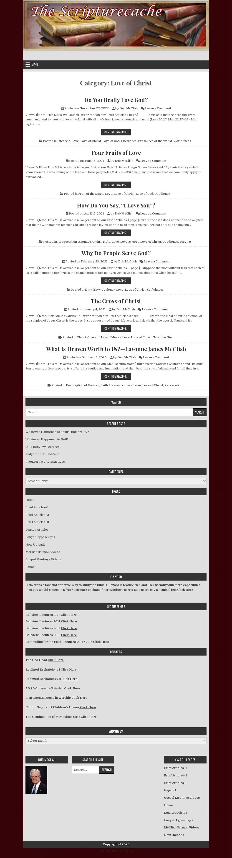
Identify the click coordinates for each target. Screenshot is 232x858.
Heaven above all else (125, 385)
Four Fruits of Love (116, 152)
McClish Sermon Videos (42, 552)
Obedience (129, 141)
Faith (104, 385)
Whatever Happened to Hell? (46, 439)
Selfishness (155, 289)
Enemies (84, 241)
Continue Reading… (117, 132)
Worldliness (182, 141)
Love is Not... (129, 241)
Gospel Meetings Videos (43, 559)
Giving (97, 241)
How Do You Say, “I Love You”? (116, 205)
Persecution (173, 385)
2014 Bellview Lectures (42, 447)
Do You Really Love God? (116, 100)
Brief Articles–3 (37, 522)
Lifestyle (63, 141)
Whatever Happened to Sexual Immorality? (57, 432)
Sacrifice (159, 337)
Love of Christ (90, 141)
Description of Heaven (82, 385)
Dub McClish (129, 108)
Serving (185, 241)
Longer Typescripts (40, 537)
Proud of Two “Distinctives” (45, 461)
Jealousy (108, 289)
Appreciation (67, 241)
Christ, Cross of (88, 337)
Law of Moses (111, 337)
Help (106, 241)
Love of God (111, 141)
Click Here (185, 589)
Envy (97, 289)
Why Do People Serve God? (116, 253)
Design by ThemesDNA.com (116, 851)
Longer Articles (36, 529)
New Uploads (35, 544)
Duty (88, 289)
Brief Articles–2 (37, 514)
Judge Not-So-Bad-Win (42, 454)
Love (75, 141)
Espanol (31, 567)
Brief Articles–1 (36, 507)
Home (29, 499)
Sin (169, 337)
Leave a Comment (158, 108)
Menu (35, 64)
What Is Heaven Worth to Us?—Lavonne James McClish (116, 349)
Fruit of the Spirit (91, 193)
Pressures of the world (155, 141)
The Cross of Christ (116, 301)
